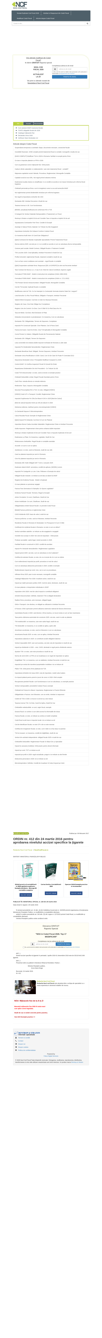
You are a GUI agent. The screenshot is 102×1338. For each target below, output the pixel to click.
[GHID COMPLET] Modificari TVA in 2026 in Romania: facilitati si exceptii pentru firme (43, 156)
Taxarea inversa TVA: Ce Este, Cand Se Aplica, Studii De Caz (35, 703)
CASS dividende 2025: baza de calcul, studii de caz (31, 514)
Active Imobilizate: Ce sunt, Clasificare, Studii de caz (32, 501)
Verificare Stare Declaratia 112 (27, 138)
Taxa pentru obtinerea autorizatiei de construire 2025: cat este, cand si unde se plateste (43, 617)
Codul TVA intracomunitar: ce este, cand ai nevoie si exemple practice (37, 373)
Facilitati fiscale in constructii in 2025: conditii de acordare (33, 544)
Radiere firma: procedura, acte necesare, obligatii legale (33, 600)
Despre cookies (23, 1047)
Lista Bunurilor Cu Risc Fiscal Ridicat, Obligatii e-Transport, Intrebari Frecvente (40, 295)
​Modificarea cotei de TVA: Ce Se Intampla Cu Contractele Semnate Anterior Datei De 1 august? (46, 291)
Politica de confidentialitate (27, 1050)
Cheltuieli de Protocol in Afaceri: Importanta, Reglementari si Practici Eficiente (40, 690)
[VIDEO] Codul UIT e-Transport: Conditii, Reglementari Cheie (35, 394)
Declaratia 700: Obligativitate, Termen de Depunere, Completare (36, 321)
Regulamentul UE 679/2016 (67, 73)
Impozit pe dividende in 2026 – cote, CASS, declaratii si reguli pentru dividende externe (43, 647)
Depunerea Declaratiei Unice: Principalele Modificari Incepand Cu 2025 (38, 360)
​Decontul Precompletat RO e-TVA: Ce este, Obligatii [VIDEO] (35, 390)
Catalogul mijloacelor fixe (25, 133)
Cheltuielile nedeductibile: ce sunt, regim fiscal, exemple (33, 707)
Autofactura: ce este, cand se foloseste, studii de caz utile (33, 450)
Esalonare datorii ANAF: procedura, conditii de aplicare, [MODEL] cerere (38, 467)
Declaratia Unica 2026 (24, 135)
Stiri (18, 123)
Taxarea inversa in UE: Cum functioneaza (28, 205)
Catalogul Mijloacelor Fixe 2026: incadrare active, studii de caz (35, 578)
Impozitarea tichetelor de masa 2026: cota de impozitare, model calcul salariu (40, 673)
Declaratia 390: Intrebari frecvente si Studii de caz (31, 201)
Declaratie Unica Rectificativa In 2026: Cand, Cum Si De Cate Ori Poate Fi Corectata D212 (44, 355)
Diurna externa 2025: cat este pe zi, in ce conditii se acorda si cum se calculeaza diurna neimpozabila (48, 244)
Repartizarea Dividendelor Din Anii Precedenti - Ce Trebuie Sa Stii (36, 368)
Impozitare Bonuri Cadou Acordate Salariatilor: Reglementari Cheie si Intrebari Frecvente (44, 424)
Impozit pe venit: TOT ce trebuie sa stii (27, 750)
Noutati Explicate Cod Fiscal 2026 (28, 13)
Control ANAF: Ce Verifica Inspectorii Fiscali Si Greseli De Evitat (36, 364)
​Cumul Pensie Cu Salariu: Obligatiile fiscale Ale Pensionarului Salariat (37, 334)
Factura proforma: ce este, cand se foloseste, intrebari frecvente (36, 518)
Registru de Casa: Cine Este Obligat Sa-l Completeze (32, 304)
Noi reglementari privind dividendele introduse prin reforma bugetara (37, 192)
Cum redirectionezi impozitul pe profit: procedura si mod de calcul (36, 561)
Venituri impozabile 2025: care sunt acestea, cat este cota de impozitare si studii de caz (43, 643)
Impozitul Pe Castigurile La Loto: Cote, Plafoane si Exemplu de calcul (37, 471)
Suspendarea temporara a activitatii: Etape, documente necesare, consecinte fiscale (42, 147)
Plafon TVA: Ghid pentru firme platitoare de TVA (30, 669)
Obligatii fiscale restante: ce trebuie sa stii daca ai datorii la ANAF (36, 476)
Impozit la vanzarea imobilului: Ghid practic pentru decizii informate (36, 746)
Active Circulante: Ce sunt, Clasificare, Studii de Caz (32, 497)
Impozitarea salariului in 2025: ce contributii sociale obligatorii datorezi (37, 639)
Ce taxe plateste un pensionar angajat (27, 484)
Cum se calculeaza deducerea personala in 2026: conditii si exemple (37, 566)
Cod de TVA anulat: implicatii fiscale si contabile (30, 287)
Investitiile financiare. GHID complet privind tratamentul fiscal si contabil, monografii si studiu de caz (47, 152)
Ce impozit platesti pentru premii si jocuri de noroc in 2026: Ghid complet (38, 677)
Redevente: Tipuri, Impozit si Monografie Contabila (31, 385)
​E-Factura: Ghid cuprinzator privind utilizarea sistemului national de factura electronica (43, 609)
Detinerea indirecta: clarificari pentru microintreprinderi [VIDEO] (35, 407)
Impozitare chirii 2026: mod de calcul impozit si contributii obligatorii (37, 591)
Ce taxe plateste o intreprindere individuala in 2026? (32, 587)
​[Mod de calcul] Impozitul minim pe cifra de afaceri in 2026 (34, 403)
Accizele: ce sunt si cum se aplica (26, 446)
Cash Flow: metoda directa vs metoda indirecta (30, 381)
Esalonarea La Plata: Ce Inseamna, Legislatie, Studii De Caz (34, 437)
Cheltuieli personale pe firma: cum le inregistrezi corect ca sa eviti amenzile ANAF (41, 188)
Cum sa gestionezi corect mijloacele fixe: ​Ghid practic (32, 165)
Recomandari (38, 123)
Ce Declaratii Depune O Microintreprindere (29, 411)
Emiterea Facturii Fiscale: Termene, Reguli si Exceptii (32, 493)
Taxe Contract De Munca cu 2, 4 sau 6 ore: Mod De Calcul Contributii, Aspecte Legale (43, 270)
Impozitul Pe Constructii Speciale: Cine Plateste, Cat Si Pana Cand (37, 325)
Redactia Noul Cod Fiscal (22, 850)
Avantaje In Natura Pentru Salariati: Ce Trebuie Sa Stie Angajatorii (36, 227)
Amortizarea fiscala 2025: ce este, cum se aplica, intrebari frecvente (37, 634)
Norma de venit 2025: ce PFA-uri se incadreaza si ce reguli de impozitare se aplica (42, 656)
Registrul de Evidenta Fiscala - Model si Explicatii (31, 480)
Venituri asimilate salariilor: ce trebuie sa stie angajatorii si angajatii (36, 531)
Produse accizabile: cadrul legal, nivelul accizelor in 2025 (33, 540)
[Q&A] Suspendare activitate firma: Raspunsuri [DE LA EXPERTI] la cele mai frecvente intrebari (46, 265)
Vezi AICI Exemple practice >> (24, 1017)
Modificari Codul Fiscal (24, 18)
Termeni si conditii (24, 1038)
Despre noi (21, 1044)
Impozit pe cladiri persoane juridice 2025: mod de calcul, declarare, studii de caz (41, 583)
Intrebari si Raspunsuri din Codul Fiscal (56, 13)
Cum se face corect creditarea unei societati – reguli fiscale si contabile (38, 261)
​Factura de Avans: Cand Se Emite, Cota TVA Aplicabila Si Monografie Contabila (41, 330)
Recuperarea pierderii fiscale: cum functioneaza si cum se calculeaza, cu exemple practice (44, 681)
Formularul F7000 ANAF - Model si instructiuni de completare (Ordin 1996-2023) (41, 274)
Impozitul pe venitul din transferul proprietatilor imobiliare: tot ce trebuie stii (39, 664)
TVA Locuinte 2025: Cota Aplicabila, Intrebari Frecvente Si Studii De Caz (38, 252)
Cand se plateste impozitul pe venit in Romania (30, 454)
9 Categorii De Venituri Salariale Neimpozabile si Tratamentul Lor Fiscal (38, 214)
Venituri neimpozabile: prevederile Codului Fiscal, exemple (34, 686)
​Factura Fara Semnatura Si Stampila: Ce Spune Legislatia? (34, 488)
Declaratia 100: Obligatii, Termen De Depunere (30, 338)
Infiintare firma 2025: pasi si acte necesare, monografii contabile (35, 574)
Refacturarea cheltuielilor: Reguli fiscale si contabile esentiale (35, 441)
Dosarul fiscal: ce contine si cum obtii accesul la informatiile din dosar (37, 711)
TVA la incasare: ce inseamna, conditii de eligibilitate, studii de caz (36, 733)
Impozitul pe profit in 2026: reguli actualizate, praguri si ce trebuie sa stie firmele (41, 754)
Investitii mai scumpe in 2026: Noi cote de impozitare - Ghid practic (36, 536)
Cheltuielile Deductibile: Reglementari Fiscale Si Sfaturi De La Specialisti (38, 741)
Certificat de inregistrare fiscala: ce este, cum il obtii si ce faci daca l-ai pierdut (40, 729)
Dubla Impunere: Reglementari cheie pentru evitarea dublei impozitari (37, 428)
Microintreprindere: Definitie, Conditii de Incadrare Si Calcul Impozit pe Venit (39, 763)
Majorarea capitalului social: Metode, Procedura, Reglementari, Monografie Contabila (42, 173)
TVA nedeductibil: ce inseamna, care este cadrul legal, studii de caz (37, 621)
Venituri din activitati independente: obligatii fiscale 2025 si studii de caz (38, 737)
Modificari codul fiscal (21, 833)
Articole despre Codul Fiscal (45, 18)
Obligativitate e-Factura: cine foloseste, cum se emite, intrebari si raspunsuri (39, 694)
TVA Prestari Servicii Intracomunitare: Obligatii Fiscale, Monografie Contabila (40, 283)
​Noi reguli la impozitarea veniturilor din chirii (29, 197)
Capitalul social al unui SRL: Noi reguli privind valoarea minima (35, 177)
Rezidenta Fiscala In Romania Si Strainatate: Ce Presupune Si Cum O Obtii (39, 523)
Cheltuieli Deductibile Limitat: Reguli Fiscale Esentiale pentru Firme (37, 377)
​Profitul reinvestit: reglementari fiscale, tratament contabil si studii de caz (38, 257)
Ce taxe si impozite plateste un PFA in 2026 (29, 160)
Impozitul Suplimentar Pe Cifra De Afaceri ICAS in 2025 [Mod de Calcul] (38, 398)
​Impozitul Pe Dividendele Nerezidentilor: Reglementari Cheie (34, 347)
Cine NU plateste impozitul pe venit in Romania (30, 458)
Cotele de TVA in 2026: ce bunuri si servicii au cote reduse (34, 699)
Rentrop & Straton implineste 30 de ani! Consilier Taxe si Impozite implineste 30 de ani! (43, 433)
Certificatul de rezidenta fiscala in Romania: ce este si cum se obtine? (37, 527)
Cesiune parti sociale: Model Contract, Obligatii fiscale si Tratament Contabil (39, 248)
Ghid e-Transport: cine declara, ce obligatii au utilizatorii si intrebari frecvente (40, 604)
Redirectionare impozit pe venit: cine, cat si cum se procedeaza (35, 570)
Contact (20, 1041)
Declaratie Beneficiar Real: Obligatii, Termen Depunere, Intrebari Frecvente (39, 351)
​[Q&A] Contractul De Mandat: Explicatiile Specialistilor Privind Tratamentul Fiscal (41, 240)
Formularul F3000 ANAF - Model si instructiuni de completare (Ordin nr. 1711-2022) (42, 278)
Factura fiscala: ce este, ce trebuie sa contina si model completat (36, 716)
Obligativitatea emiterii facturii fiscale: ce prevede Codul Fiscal (35, 506)
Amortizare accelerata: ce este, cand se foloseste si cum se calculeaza (38, 630)
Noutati (28, 123)
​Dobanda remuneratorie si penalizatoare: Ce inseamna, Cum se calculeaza (39, 317)
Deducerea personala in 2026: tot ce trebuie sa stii (31, 759)
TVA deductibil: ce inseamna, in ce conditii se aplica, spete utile (35, 626)
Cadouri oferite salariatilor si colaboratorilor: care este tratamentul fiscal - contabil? (41, 169)
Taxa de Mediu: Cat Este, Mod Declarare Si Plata (31, 313)
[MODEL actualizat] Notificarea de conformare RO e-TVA (33, 210)
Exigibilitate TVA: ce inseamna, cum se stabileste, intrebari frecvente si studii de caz (42, 660)
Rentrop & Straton (77, 1062)
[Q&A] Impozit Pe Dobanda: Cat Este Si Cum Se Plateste (33, 420)
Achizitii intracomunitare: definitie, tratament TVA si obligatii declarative (38, 596)
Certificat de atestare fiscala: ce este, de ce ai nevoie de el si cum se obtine (39, 557)
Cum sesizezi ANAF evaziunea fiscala (29, 128)
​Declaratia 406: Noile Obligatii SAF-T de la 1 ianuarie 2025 (34, 463)
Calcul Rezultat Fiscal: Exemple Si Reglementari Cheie (33, 415)
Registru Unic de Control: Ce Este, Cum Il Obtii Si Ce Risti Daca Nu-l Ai (38, 308)
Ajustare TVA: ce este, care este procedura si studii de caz (34, 651)
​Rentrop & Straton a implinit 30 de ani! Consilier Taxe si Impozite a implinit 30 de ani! (42, 218)
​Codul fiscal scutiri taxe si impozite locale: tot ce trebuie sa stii (35, 720)
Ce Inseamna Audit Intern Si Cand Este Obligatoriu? (32, 235)
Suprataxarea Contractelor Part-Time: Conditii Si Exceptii (33, 222)
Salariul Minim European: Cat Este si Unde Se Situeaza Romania (36, 300)
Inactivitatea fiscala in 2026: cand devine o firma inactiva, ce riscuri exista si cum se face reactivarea (47, 613)
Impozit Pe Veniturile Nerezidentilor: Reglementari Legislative (35, 548)
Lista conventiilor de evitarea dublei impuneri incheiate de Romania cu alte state (41, 343)
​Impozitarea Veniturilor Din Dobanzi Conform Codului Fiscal (34, 231)
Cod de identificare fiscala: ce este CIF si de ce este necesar (34, 724)
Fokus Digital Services (51, 1056)
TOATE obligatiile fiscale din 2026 (28, 130)
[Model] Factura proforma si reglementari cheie (30, 510)
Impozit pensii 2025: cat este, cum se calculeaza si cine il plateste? (36, 553)
